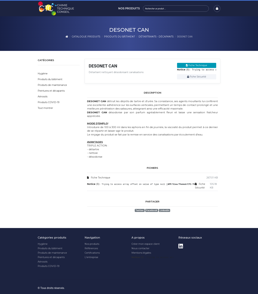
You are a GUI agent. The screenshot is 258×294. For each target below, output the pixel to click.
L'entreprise (91, 257)
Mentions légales (141, 252)
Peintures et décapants (51, 90)
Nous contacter (140, 248)
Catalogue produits (86, 36)
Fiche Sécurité (196, 76)
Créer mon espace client (145, 243)
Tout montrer (45, 108)
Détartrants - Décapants (156, 36)
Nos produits (129, 8)
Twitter (139, 210)
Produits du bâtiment (119, 36)
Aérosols (42, 96)
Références (91, 248)
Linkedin (164, 210)
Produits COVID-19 (48, 102)
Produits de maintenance (52, 85)
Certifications (92, 252)
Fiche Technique (196, 65)
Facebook (151, 210)
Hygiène (43, 73)
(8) (183, 69)
